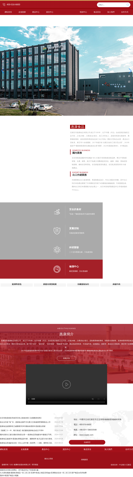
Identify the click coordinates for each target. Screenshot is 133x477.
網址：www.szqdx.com (83, 435)
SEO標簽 (35, 465)
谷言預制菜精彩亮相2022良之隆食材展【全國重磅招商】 (21, 418)
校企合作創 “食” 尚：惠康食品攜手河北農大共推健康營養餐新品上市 (25, 422)
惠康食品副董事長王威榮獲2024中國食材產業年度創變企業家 (22, 426)
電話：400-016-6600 (82, 424)
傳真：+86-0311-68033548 (85, 430)
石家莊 (128, 465)
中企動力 (122, 465)
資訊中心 (66, 449)
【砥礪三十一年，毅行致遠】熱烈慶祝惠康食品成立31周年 (22, 430)
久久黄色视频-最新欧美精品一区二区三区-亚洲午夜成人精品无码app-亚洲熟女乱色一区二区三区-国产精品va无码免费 (43, 473)
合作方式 (129, 449)
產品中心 (45, 449)
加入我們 (108, 449)
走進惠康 (25, 449)
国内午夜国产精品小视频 (9, 475)
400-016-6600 (13, 4)
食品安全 (87, 449)
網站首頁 (4, 449)
